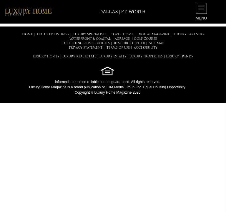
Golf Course (145, 39)
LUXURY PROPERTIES (146, 56)
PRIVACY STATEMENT (85, 47)
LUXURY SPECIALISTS (90, 34)
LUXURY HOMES (46, 56)
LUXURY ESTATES (112, 56)
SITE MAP (156, 43)
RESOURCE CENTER (129, 43)
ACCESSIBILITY (145, 47)
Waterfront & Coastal (90, 39)
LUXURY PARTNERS (189, 34)
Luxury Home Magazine (48, 87)
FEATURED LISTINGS (53, 34)
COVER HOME (122, 34)
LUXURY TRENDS (179, 56)
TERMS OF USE (118, 47)
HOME (27, 34)
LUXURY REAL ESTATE (79, 56)
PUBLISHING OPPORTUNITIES (86, 43)
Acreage (122, 39)
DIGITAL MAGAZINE (153, 34)
